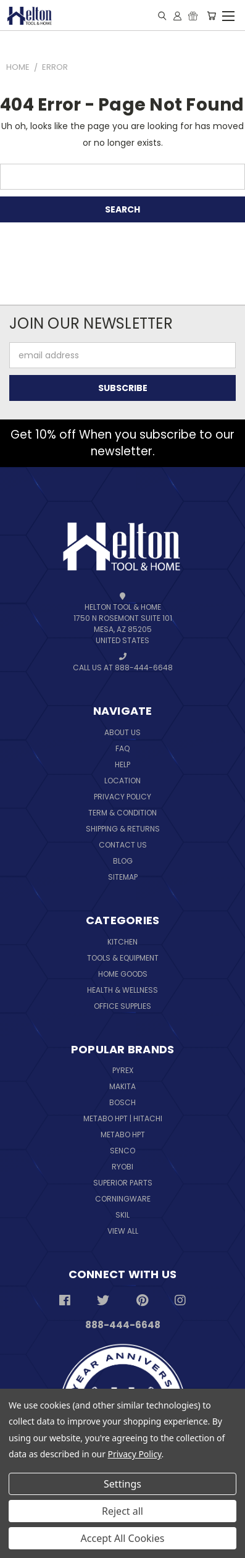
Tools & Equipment (123, 958)
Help (122, 764)
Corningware (123, 1199)
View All (122, 1231)
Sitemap (123, 877)
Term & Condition (122, 812)
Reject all (122, 1511)
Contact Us (123, 845)
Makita (122, 1086)
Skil (122, 1215)
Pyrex (122, 1070)
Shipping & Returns (123, 828)
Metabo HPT (123, 1134)
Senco (122, 1150)
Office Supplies (122, 1006)
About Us (122, 732)
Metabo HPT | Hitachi (122, 1118)
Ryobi (122, 1166)
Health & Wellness (122, 990)
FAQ (122, 748)
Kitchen (122, 942)
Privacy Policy (122, 796)
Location (122, 780)
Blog (123, 861)
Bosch (122, 1102)
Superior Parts (122, 1182)
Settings (122, 1484)
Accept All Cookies (123, 1538)
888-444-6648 (122, 1324)
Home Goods (122, 974)
